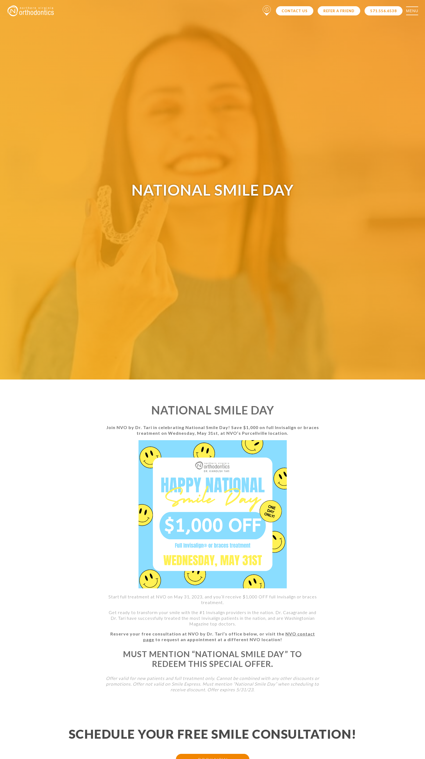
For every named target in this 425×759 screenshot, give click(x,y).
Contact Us (295, 11)
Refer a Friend (339, 11)
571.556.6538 (383, 11)
